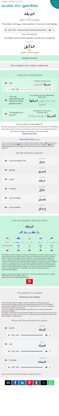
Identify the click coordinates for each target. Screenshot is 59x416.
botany (34, 58)
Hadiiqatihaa (49, 95)
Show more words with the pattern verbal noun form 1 (21, 374)
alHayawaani (46, 81)
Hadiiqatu (37, 81)
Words (12, 1)
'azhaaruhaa (46, 111)
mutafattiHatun (42, 112)
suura (42, 95)
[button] (54, 4)
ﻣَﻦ (53, 100)
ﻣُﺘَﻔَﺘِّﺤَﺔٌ (32, 116)
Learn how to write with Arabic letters (16, 277)
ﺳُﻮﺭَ (42, 100)
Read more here (29, 133)
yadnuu (37, 95)
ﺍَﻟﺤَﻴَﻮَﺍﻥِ (38, 84)
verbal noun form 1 (39, 304)
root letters (42, 146)
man (31, 95)
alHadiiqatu (37, 111)
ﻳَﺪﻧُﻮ (47, 100)
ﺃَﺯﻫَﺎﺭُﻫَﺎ (41, 116)
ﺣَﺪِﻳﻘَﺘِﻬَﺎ (33, 100)
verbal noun (43, 66)
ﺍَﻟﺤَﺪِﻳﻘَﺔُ (51, 116)
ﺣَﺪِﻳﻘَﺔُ (47, 84)
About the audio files (29, 34)
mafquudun (42, 97)
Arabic (4, 1)
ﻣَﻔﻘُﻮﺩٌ (42, 104)
